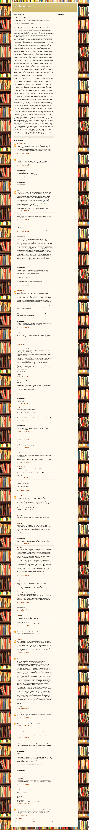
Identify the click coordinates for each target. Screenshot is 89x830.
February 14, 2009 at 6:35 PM (23, 219)
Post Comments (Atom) (24, 823)
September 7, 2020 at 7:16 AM (23, 815)
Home (34, 821)
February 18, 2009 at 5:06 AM (23, 737)
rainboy (18, 481)
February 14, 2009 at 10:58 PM (23, 403)
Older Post (51, 821)
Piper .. (18, 547)
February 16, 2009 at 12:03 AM (23, 625)
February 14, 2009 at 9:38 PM (23, 327)
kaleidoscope (19, 495)
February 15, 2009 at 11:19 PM (23, 610)
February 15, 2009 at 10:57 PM (23, 602)
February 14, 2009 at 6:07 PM (23, 186)
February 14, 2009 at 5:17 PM (23, 165)
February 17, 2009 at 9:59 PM (23, 725)
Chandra (19, 778)
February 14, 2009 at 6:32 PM (23, 210)
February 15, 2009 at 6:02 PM (23, 543)
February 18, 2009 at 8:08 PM (23, 765)
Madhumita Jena (20, 436)
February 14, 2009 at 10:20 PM (23, 394)
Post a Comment (19, 818)
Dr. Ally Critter (20, 712)
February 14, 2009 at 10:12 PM (23, 339)
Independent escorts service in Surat (24, 813)
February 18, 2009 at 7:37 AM (23, 747)
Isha (18, 214)
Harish (18, 630)
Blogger (18, 523)
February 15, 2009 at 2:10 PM (23, 511)
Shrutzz (18, 515)
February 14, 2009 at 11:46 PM (23, 420)
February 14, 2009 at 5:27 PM (23, 178)
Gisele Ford (19, 808)
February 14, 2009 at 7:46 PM (23, 285)
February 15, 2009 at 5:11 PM (23, 533)
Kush (18, 721)
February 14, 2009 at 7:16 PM (23, 262)
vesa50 (18, 615)
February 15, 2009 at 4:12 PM (23, 519)
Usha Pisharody (20, 224)
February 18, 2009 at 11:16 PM (23, 774)
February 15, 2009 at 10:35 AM (23, 462)
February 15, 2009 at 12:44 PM (23, 477)
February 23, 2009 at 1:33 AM (23, 784)
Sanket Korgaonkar (21, 380)
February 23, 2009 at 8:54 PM (23, 803)
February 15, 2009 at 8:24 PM (23, 575)
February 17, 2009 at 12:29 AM (23, 717)
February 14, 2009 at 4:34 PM (23, 153)
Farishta (19, 158)
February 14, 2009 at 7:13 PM (23, 231)
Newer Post (16, 821)
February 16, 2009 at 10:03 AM (23, 652)
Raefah (18, 742)
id (17, 190)
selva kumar (19, 407)
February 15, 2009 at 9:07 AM (23, 447)
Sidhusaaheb (19, 290)
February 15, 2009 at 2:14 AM (23, 439)
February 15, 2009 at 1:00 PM (23, 490)
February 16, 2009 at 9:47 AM (23, 635)
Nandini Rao (19, 344)
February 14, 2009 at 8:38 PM (23, 317)
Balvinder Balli (20, 143)
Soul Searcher (20, 466)
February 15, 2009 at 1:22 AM (23, 431)
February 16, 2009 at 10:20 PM (23, 708)
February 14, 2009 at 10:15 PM (23, 376)
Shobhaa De (22, 6)
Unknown (19, 656)
